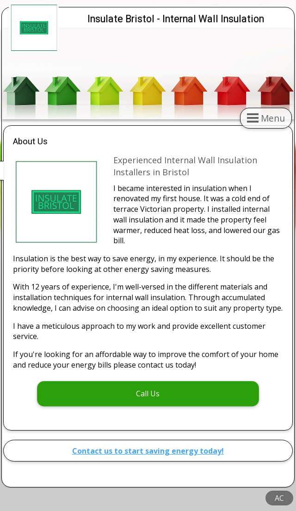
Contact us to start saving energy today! (148, 451)
